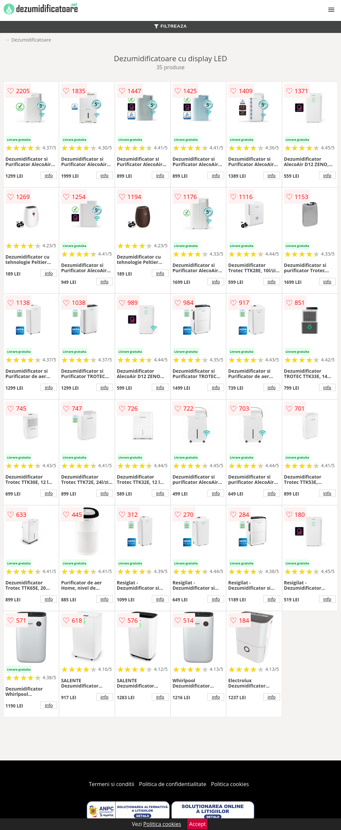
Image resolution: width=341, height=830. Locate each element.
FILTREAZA (170, 26)
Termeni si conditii (112, 784)
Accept (197, 824)
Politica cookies (230, 784)
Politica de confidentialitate (172, 784)
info (49, 175)
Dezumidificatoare (31, 40)
